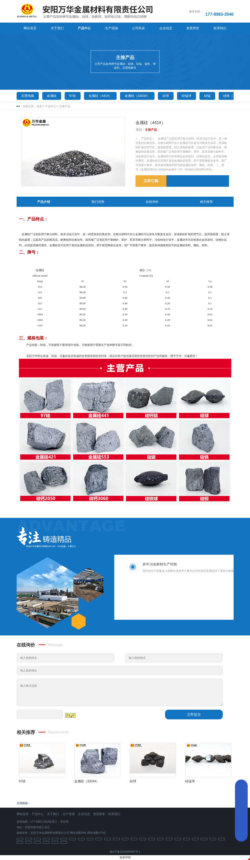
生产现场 (111, 28)
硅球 (166, 96)
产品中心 (84, 28)
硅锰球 (186, 96)
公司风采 (138, 28)
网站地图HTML (96, 832)
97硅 (72, 96)
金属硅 (52, 96)
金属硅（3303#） (137, 96)
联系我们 (220, 28)
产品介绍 (43, 202)
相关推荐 (206, 202)
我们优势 (97, 202)
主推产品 (64, 106)
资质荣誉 (192, 28)
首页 (39, 106)
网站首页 (30, 28)
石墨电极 (27, 96)
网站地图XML (78, 832)
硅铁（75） (231, 96)
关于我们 (57, 28)
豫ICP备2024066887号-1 (125, 851)
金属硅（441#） (100, 96)
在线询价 (152, 202)
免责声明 (125, 857)
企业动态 (165, 28)
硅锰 (207, 96)
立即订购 (151, 181)
